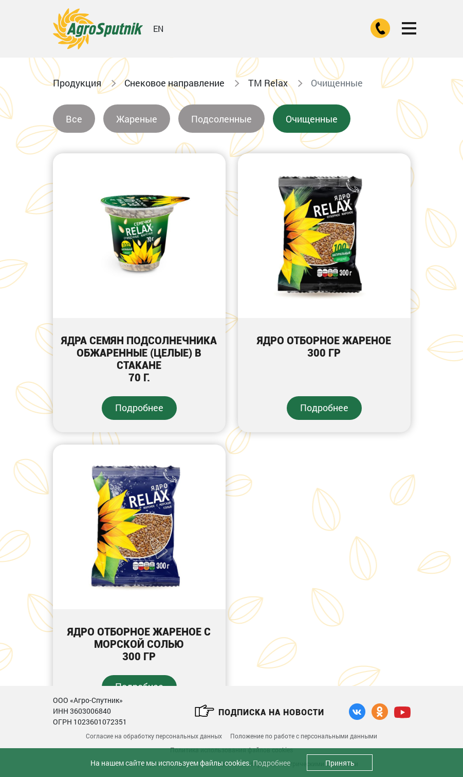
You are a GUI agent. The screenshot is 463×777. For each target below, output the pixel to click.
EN (158, 28)
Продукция (77, 83)
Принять (340, 763)
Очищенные (312, 119)
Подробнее (139, 407)
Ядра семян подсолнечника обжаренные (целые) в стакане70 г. (139, 359)
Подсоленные (221, 119)
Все (74, 119)
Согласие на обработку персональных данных (154, 736)
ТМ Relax (268, 83)
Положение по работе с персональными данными (303, 736)
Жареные (136, 119)
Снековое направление (174, 83)
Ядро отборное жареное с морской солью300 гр (139, 644)
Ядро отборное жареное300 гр (324, 346)
